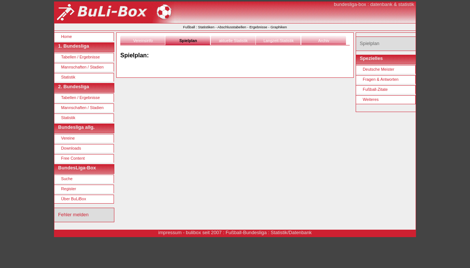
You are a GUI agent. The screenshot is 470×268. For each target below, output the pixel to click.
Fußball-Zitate (375, 89)
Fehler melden (73, 214)
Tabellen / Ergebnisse (80, 57)
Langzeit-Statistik (278, 40)
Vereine (68, 138)
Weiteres (371, 99)
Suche (67, 178)
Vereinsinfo (143, 40)
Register (68, 188)
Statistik (68, 77)
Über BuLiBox (73, 199)
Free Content (73, 158)
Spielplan (188, 40)
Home (66, 36)
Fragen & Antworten (380, 79)
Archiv (324, 40)
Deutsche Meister (378, 69)
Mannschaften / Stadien (82, 67)
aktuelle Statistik (233, 40)
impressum (170, 232)
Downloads (71, 148)
